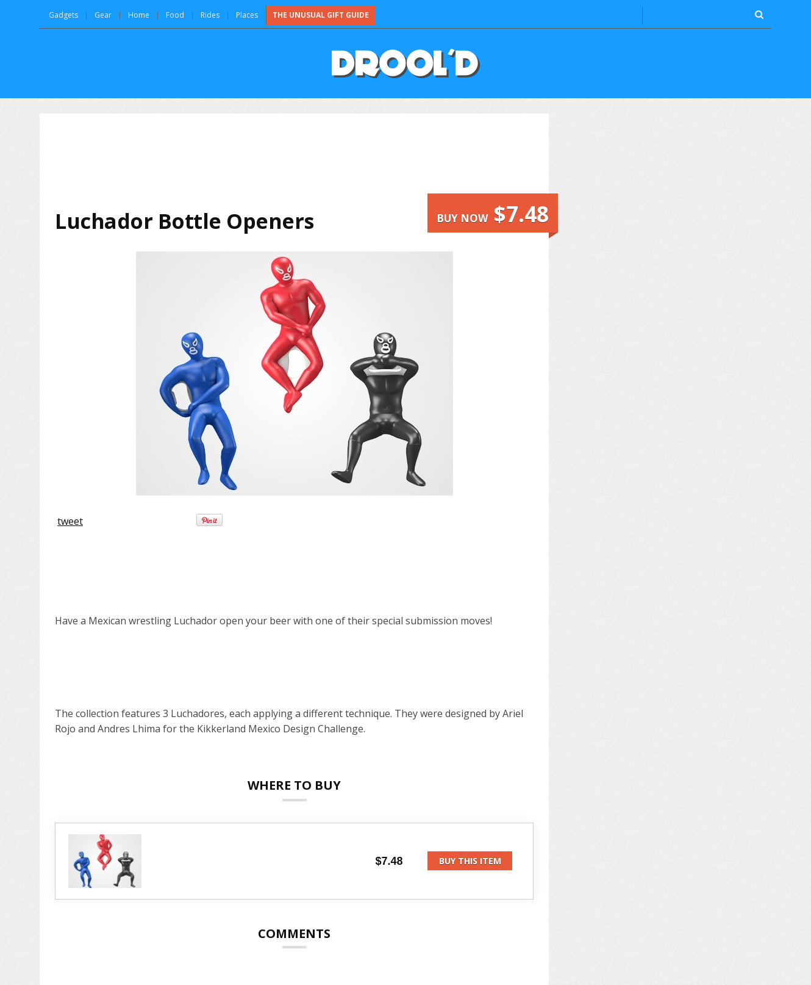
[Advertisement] (294, 161)
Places (247, 15)
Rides (210, 15)
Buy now (493, 214)
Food (175, 15)
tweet (70, 521)
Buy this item (470, 861)
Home (138, 15)
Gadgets (63, 15)
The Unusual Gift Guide (321, 15)
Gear (103, 15)
